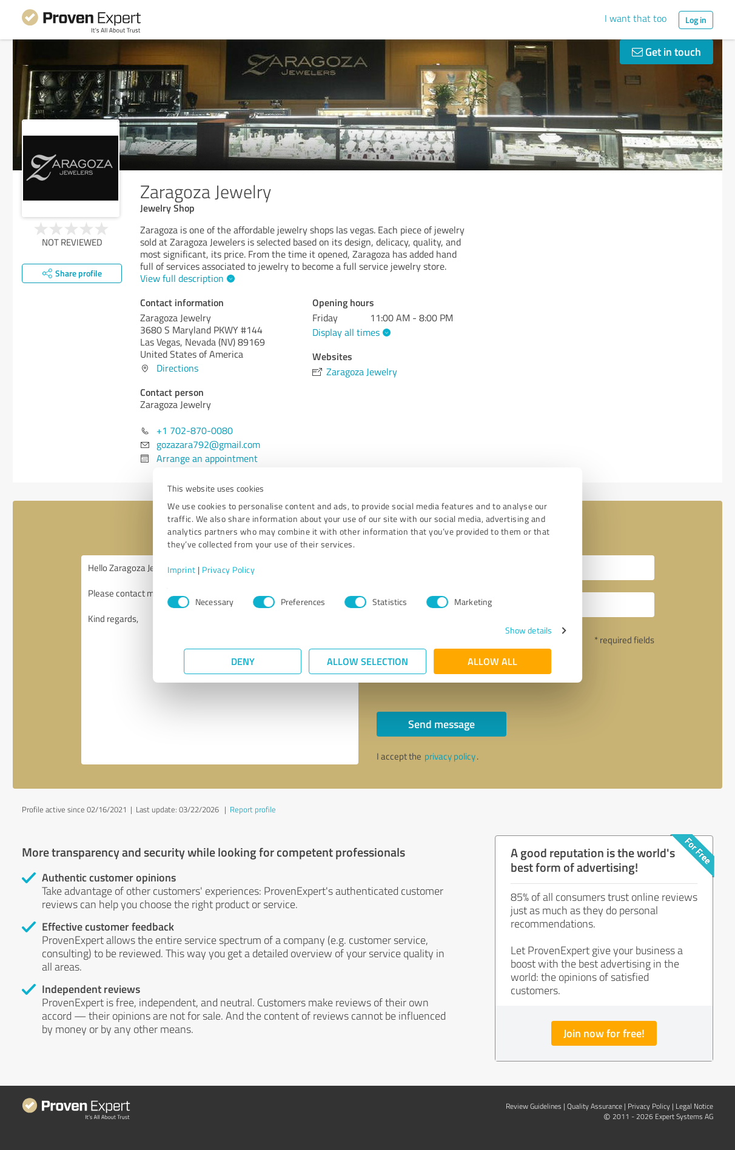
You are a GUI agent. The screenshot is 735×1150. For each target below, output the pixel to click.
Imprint (198, 569)
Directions (177, 368)
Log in (695, 19)
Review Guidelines (534, 1106)
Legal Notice (694, 1106)
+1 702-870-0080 (194, 430)
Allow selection (367, 661)
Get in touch (666, 51)
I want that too (635, 18)
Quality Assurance (594, 1106)
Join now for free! (604, 1033)
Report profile (253, 809)
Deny (243, 661)
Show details (512, 630)
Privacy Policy (244, 569)
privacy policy (450, 756)
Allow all (492, 661)
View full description (186, 278)
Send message (441, 724)
